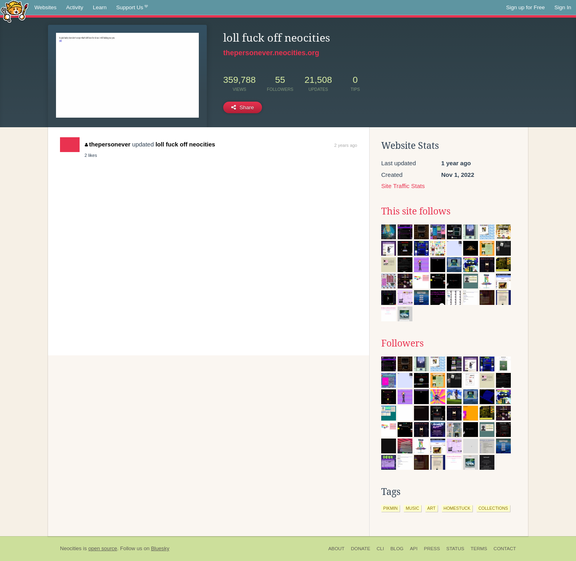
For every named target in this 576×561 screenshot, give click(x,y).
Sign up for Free (525, 7)
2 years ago (345, 145)
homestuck (457, 508)
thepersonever (107, 144)
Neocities (71, 548)
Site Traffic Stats (403, 185)
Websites (45, 7)
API (414, 548)
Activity (74, 7)
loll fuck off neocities (185, 144)
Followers (402, 343)
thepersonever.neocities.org (271, 53)
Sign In (562, 7)
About (336, 548)
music (412, 508)
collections (493, 508)
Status (455, 548)
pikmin (390, 508)
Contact (505, 548)
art (431, 508)
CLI (380, 548)
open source (102, 548)
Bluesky (160, 548)
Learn (100, 7)
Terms (479, 548)
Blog (397, 548)
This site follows (415, 211)
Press (432, 548)
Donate (360, 548)
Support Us (132, 7)
